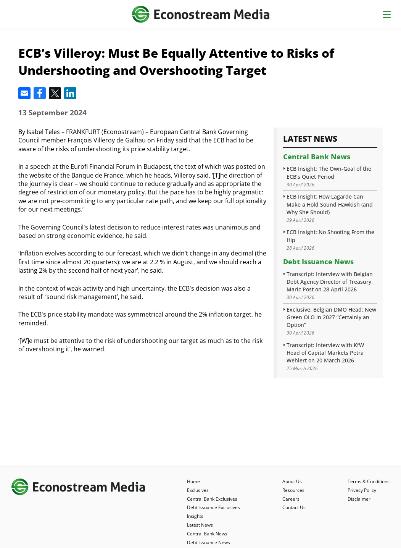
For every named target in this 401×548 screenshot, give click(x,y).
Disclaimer (359, 499)
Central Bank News (316, 156)
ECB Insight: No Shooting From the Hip (330, 235)
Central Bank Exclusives (212, 499)
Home (193, 481)
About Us (292, 481)
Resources (293, 490)
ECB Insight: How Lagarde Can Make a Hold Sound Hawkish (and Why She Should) (330, 204)
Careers (291, 499)
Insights (195, 516)
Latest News (200, 525)
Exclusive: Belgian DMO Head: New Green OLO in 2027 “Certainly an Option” (331, 317)
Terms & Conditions (369, 481)
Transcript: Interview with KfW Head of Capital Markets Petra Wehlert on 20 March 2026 (325, 352)
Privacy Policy (362, 490)
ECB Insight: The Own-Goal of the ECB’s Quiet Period (329, 172)
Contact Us (294, 507)
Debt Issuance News (318, 261)
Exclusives (198, 490)
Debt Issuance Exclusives (213, 507)
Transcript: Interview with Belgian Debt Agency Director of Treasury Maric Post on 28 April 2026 (330, 281)
